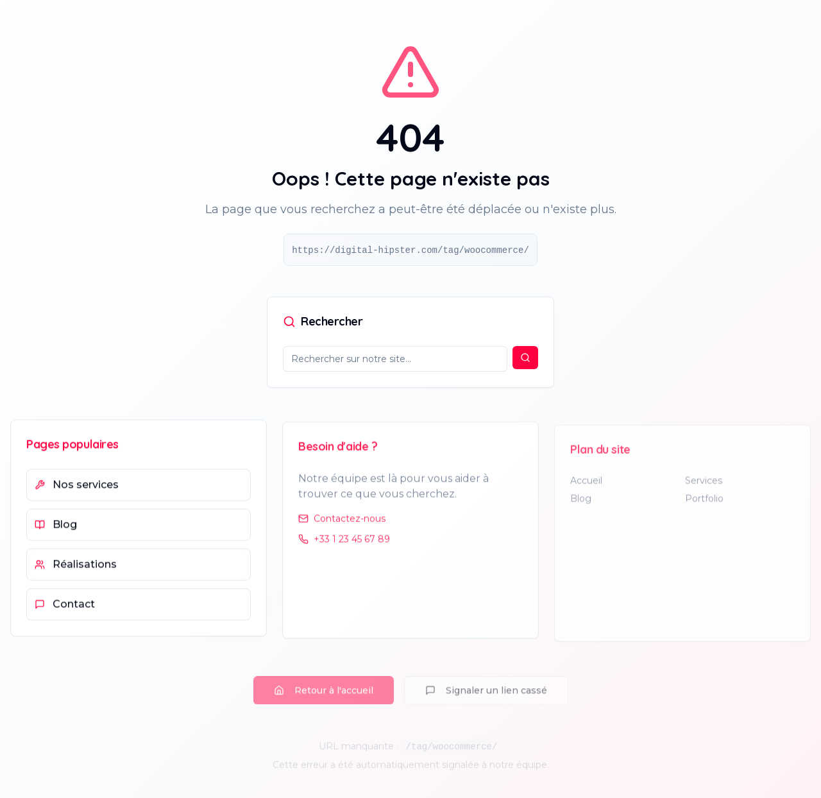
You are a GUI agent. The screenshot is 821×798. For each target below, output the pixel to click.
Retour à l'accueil (323, 698)
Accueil (586, 487)
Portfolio (704, 505)
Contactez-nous (341, 524)
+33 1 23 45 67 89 (344, 544)
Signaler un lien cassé (486, 698)
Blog (580, 505)
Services (703, 487)
